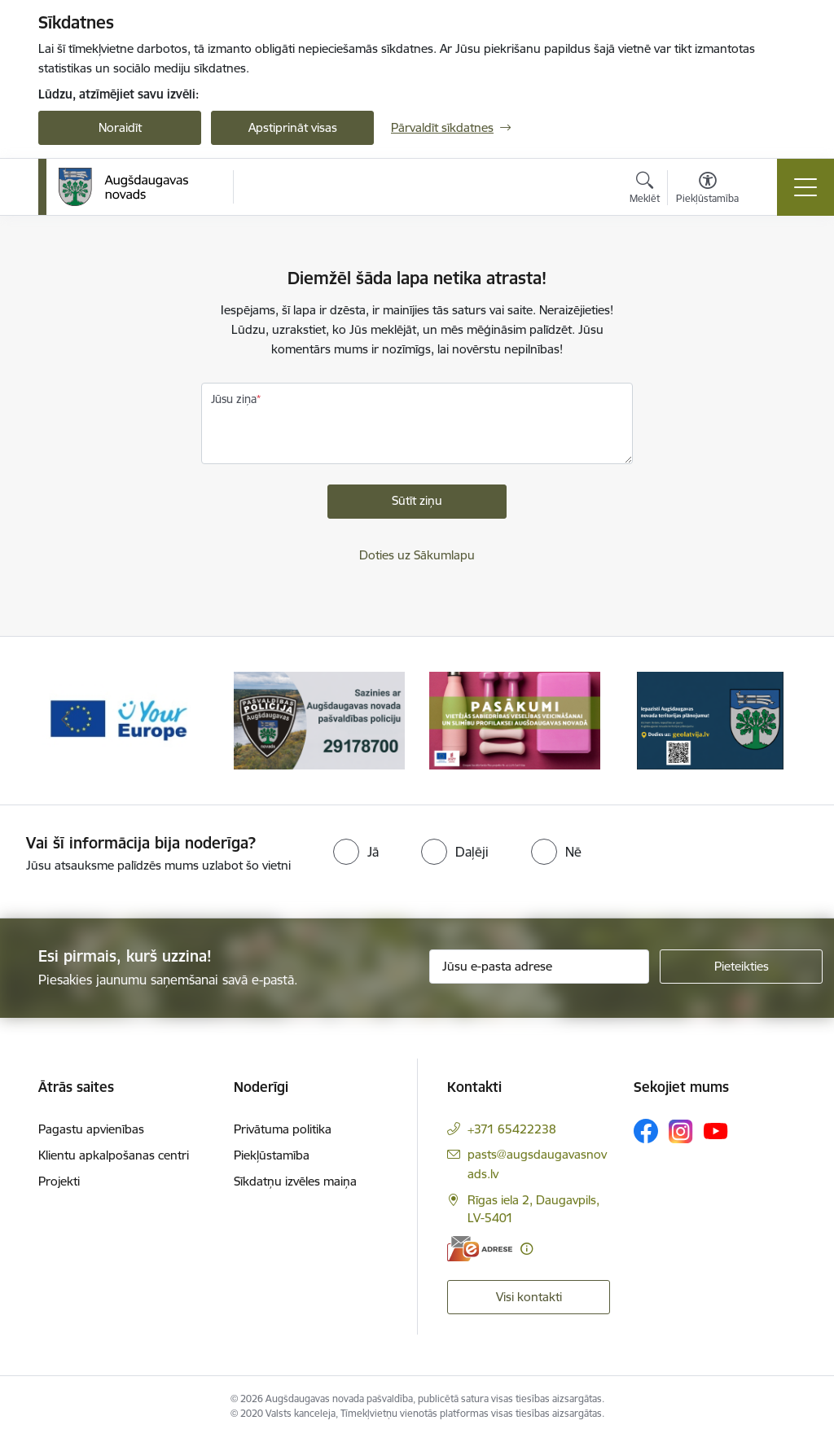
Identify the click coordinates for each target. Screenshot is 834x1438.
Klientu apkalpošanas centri (113, 1155)
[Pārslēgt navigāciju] (805, 187)
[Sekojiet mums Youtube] (716, 1130)
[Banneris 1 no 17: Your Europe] (123, 719)
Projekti (59, 1181)
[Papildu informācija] (526, 1249)
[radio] (356, 852)
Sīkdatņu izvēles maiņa (295, 1181)
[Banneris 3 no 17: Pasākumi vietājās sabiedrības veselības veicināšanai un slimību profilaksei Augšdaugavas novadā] (514, 719)
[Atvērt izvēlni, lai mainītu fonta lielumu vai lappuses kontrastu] (707, 189)
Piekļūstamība (271, 1155)
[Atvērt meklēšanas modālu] (644, 189)
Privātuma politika (282, 1129)
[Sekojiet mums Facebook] (646, 1131)
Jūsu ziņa (234, 399)
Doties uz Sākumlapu (417, 555)
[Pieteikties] (741, 966)
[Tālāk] (769, 720)
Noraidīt (120, 127)
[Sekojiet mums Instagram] (681, 1131)
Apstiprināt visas (292, 127)
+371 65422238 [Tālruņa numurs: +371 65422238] (511, 1129)
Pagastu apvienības (91, 1129)
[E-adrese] (479, 1248)
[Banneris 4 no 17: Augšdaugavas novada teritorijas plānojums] (710, 719)
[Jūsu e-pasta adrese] (539, 966)
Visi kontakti (529, 1296)
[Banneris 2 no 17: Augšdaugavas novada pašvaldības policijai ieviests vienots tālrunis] (319, 719)
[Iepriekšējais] (65, 720)
